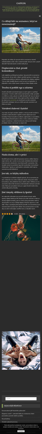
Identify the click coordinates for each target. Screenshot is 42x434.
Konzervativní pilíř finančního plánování (13, 410)
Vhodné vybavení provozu (9, 422)
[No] (40, 428)
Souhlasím (21, 431)
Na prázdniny (6, 419)
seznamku (13, 100)
